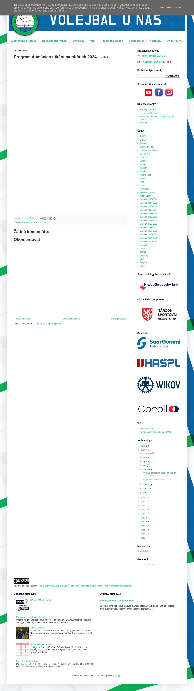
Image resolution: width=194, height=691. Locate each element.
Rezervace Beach (111, 40)
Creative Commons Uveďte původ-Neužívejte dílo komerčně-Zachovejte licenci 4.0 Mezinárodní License (83, 586)
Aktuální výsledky (154, 61)
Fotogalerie (136, 40)
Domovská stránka (23, 40)
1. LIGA (143, 136)
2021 (143, 505)
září (145, 465)
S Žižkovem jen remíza (40, 644)
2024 (143, 450)
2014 (143, 534)
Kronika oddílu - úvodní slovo (117, 600)
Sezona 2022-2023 (148, 231)
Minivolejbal (145, 175)
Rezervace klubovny (149, 113)
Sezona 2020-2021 (148, 224)
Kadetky (143, 168)
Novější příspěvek (23, 319)
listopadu (147, 457)
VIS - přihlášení (147, 428)
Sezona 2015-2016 (148, 206)
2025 (143, 446)
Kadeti (143, 164)
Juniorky (144, 157)
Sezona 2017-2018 (148, 213)
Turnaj (143, 252)
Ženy (44, 222)
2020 (143, 509)
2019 (143, 513)
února (146, 488)
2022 (143, 501)
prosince (147, 453)
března (146, 484)
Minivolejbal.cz (144, 551)
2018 (143, 518)
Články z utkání (147, 147)
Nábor (143, 185)
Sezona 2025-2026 (148, 241)
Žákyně (143, 262)
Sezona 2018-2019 (148, 217)
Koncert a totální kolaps (27, 661)
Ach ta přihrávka (37, 628)
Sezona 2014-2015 (148, 203)
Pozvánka (144, 189)
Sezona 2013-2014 (148, 199)
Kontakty (155, 40)
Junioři (143, 161)
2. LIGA (143, 140)
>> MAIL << (174, 40)
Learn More (165, 8)
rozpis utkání (146, 196)
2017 (143, 522)
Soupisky (144, 245)
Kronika (143, 171)
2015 (143, 530)
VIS (92, 40)
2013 (143, 538)
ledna (146, 492)
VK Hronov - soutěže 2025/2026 (152, 56)
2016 (143, 525)
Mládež (143, 178)
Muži (23, 222)
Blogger (118, 676)
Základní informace (54, 40)
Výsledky (78, 40)
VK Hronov (149, 564)
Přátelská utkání (147, 192)
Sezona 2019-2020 (148, 220)
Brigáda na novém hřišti (153, 479)
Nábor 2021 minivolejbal (41, 600)
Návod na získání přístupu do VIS (155, 432)
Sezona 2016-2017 (148, 210)
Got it (178, 8)
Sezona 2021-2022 (148, 227)
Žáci (142, 259)
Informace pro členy (149, 150)
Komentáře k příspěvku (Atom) (47, 324)
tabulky (143, 248)
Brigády (143, 143)
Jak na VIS (145, 154)
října (145, 461)
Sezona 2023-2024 (33, 222)
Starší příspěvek (118, 319)
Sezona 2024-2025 (148, 238)
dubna (146, 469)
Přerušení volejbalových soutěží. (31, 617)
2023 (143, 497)
